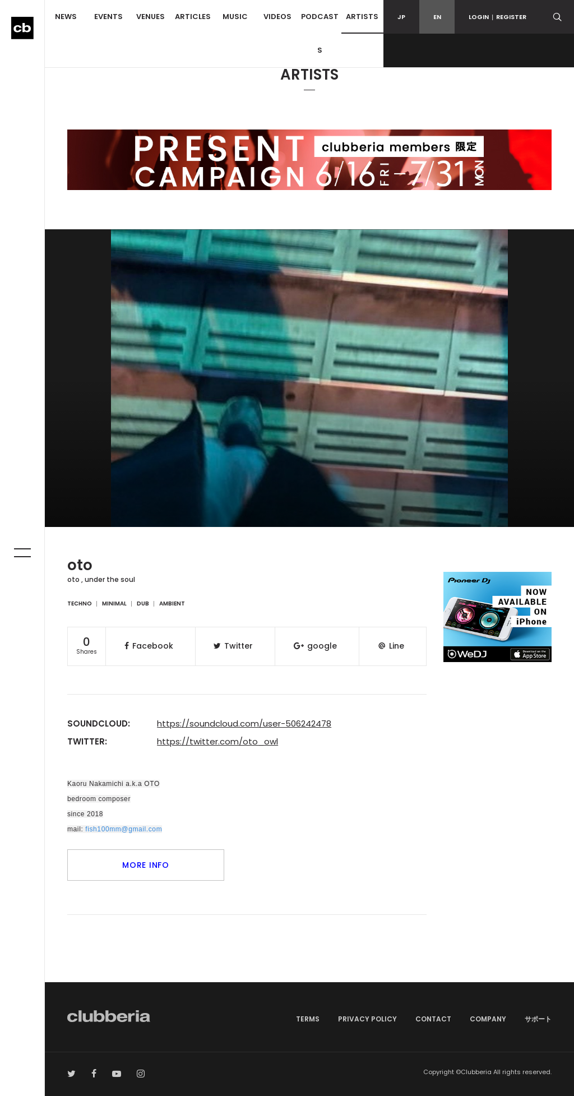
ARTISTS (362, 16)
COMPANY (488, 1019)
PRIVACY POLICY (367, 1019)
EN (437, 16)
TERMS (308, 1019)
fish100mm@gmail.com (123, 829)
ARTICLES (193, 16)
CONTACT (433, 1019)
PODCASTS (320, 33)
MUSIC (235, 16)
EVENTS (108, 16)
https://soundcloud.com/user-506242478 (244, 723)
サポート (538, 1019)
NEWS (66, 16)
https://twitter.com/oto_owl (217, 741)
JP (401, 16)
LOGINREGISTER (497, 17)
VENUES (150, 16)
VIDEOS (277, 16)
